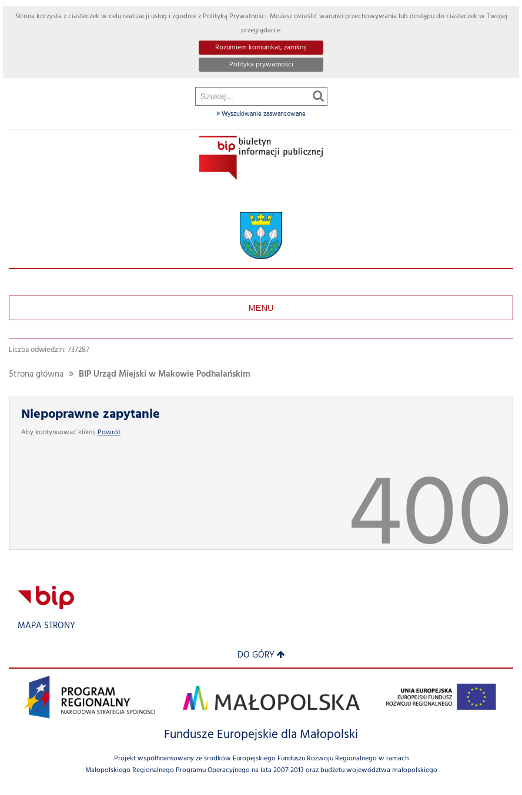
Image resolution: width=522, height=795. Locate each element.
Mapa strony (46, 626)
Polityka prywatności (261, 65)
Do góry (261, 655)
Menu (260, 308)
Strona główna (36, 374)
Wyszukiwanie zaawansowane (261, 114)
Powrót (109, 432)
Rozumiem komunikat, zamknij (261, 47)
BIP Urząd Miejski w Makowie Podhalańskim (164, 374)
